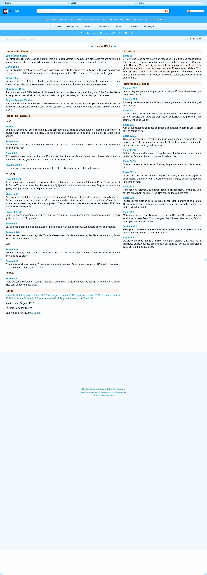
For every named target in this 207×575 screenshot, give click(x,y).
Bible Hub (88, 298)
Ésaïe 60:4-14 (13, 232)
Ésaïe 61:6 (128, 212)
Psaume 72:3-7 (14, 165)
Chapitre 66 (22, 40)
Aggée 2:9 (128, 237)
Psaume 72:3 (130, 88)
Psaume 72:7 (130, 99)
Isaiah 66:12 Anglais (57, 298)
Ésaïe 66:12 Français (99, 295)
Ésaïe (14, 40)
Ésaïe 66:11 (12, 249)
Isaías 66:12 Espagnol (73, 295)
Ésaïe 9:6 (128, 110)
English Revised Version (19, 100)
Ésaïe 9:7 (11, 126)
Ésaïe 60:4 (11, 278)
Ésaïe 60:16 (12, 261)
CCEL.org (35, 313)
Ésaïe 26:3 (128, 124)
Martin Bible (12, 67)
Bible (8, 40)
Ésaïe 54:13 (129, 161)
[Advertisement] (103, 336)
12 (191, 62)
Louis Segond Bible (16, 55)
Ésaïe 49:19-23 (14, 212)
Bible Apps (74, 298)
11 (126, 58)
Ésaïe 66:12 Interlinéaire (18, 295)
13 (180, 71)
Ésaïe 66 (127, 55)
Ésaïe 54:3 (11, 223)
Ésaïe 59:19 (129, 172)
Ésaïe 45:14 (12, 194)
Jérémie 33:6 (130, 226)
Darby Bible (12, 78)
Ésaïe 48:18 (12, 141)
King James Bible (15, 89)
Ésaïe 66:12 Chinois (34, 298)
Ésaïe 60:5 (11, 153)
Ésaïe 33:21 (129, 136)
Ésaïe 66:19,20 (13, 179)
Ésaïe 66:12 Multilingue (46, 295)
